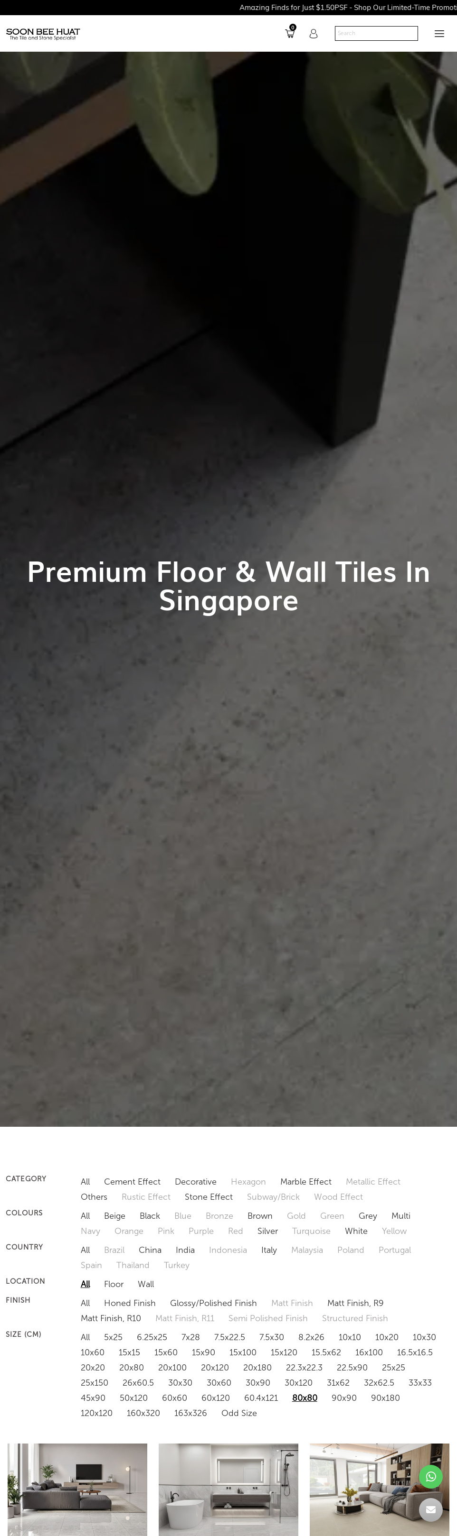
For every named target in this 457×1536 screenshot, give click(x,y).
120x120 (97, 1413)
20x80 (131, 1367)
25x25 (393, 1367)
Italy (269, 1250)
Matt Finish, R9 (355, 1303)
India (185, 1250)
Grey (368, 1216)
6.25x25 (152, 1337)
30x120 (299, 1383)
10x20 (387, 1337)
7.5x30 (271, 1337)
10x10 (350, 1337)
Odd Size (239, 1413)
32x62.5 (379, 1383)
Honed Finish (130, 1303)
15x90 (203, 1352)
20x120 (215, 1367)
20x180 (257, 1367)
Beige (114, 1216)
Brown (260, 1216)
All (85, 1182)
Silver (267, 1231)
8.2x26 (311, 1337)
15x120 (284, 1352)
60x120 (215, 1398)
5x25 (113, 1337)
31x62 (338, 1383)
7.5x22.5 (229, 1337)
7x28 (190, 1337)
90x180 (385, 1398)
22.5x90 (352, 1367)
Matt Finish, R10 (111, 1318)
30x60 (219, 1383)
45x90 (93, 1398)
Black (150, 1216)
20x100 (172, 1367)
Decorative (196, 1182)
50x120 (134, 1398)
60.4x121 (261, 1398)
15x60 (166, 1352)
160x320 (143, 1413)
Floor (114, 1284)
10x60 (93, 1352)
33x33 (420, 1383)
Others (94, 1197)
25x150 (94, 1383)
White (356, 1231)
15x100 (243, 1352)
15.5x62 (326, 1352)
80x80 (304, 1398)
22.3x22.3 (304, 1367)
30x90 (258, 1383)
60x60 (174, 1398)
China (150, 1250)
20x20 (93, 1367)
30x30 (180, 1383)
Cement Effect (132, 1182)
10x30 (424, 1337)
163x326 (190, 1413)
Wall (146, 1284)
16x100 (369, 1352)
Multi (400, 1216)
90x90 (344, 1398)
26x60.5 (138, 1383)
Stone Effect (209, 1197)
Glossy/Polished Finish (213, 1303)
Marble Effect (306, 1182)
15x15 (129, 1352)
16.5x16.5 (415, 1352)
